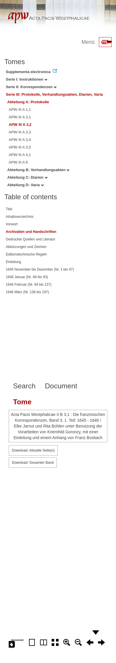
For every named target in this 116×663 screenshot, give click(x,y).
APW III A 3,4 (20, 139)
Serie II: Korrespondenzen (31, 87)
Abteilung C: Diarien (27, 177)
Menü (88, 42)
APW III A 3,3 (20, 132)
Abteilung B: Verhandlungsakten (38, 170)
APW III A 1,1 (20, 109)
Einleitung (13, 262)
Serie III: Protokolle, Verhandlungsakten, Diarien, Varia (54, 94)
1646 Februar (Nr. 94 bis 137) (28, 284)
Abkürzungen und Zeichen (26, 247)
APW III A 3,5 (20, 147)
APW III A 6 (18, 162)
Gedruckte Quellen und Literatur (30, 239)
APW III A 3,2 (20, 124)
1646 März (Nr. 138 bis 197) (27, 292)
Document (61, 386)
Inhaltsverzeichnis (19, 217)
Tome (22, 402)
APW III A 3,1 (20, 117)
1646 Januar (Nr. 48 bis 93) (27, 277)
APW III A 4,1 (20, 155)
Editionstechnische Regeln (26, 254)
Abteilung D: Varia (25, 185)
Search (24, 386)
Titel (9, 209)
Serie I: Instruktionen (26, 79)
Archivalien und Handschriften (31, 232)
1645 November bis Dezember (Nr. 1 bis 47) (40, 269)
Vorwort (12, 224)
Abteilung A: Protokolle (28, 102)
